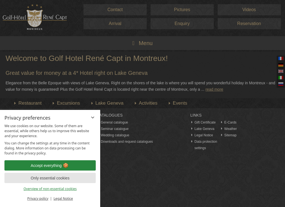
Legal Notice (63, 198)
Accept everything (50, 165)
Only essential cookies (50, 178)
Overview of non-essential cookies (50, 188)
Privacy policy (37, 198)
